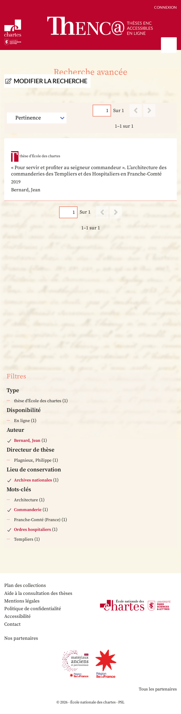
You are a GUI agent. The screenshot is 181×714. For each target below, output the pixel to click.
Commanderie (27, 509)
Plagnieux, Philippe (32, 460)
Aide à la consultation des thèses (38, 593)
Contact (12, 624)
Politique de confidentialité (32, 609)
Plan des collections (25, 585)
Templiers (23, 539)
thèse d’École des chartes (37, 401)
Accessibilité (17, 616)
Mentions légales (22, 601)
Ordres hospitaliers (32, 529)
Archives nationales (33, 480)
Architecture (26, 500)
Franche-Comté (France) (37, 519)
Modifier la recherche (50, 81)
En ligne (22, 420)
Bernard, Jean (27, 440)
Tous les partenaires (158, 689)
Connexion (165, 7)
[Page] (102, 111)
